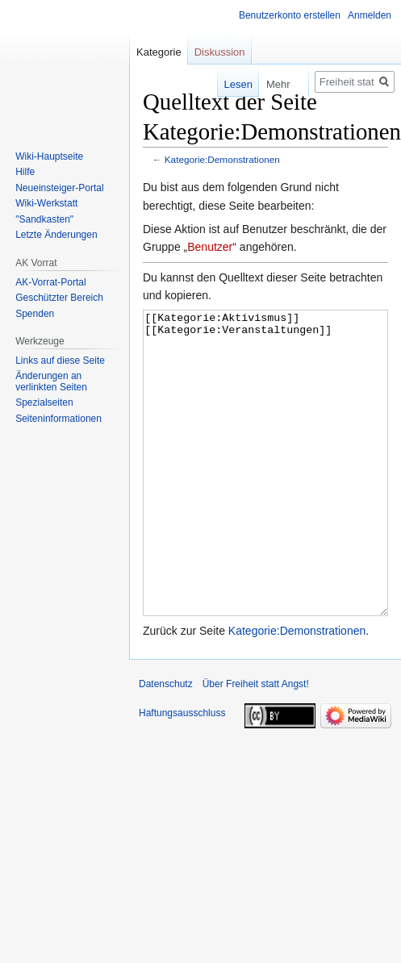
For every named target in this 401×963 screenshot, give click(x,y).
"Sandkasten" (44, 219)
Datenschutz (166, 744)
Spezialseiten (44, 402)
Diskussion (219, 52)
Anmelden (369, 15)
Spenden (34, 313)
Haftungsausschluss (182, 773)
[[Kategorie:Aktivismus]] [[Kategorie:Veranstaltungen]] (265, 493)
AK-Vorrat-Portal (50, 282)
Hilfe (25, 171)
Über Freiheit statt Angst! (256, 744)
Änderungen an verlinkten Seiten (51, 381)
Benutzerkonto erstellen (289, 15)
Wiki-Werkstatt (46, 203)
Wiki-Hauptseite (49, 156)
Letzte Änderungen (56, 234)
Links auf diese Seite (60, 360)
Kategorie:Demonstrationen (222, 159)
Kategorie (159, 52)
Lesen (227, 84)
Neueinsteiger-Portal (59, 188)
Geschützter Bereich (59, 297)
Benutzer (209, 246)
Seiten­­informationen (58, 418)
